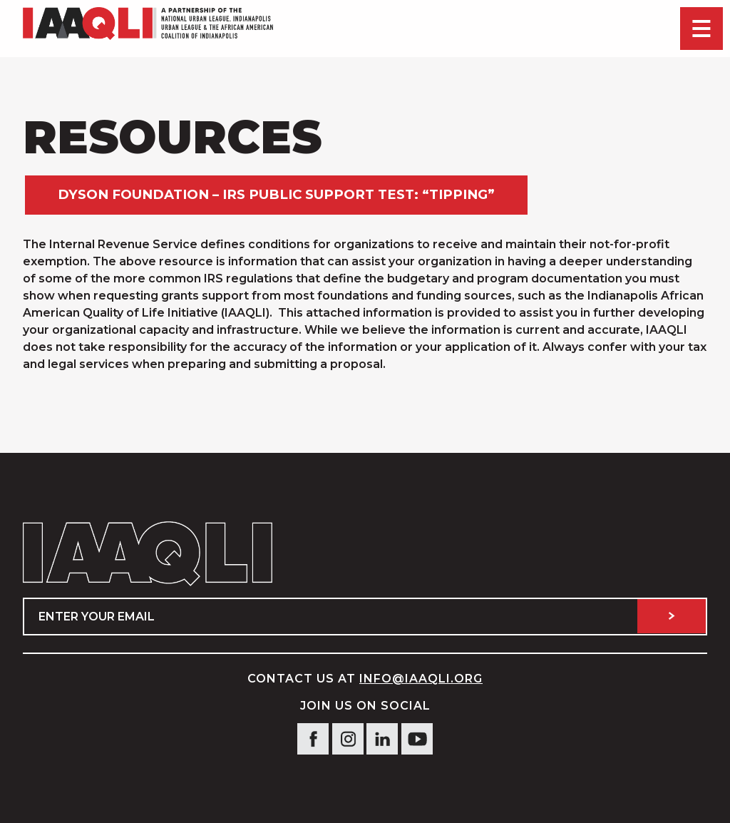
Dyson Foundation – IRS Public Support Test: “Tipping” (276, 194)
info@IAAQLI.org (421, 678)
